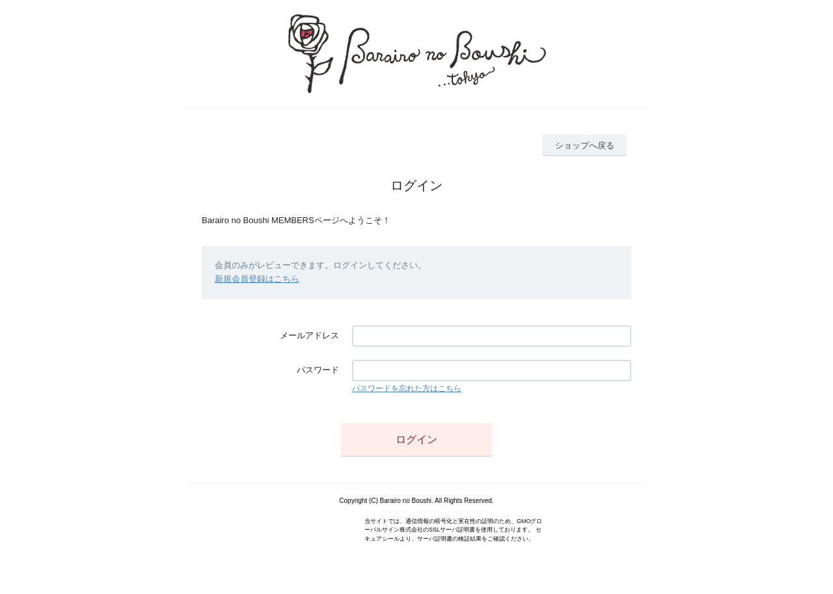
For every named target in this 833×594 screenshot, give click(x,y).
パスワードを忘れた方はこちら (406, 388)
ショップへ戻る (584, 145)
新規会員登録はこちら (257, 279)
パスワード (318, 370)
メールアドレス (309, 335)
